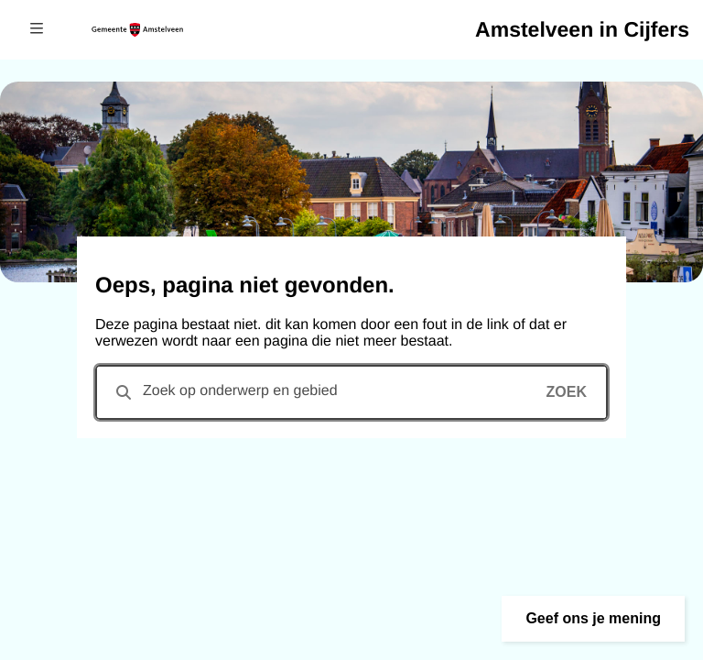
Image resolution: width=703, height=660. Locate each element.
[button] (593, 619)
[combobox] (351, 392)
